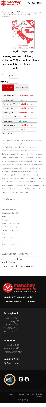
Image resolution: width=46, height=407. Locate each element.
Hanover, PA (10, 317)
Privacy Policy (23, 399)
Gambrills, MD (11, 345)
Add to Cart (7, 87)
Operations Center (12, 358)
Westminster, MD (13, 351)
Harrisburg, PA (12, 321)
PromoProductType (8, 12)
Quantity (4, 81)
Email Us (30, 301)
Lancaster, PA (11, 324)
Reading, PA (10, 327)
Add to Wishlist (22, 87)
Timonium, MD (12, 348)
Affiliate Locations (12, 363)
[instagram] (26, 379)
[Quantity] (13, 81)
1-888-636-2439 (13, 301)
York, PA (8, 331)
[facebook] (21, 379)
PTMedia (20, 12)
